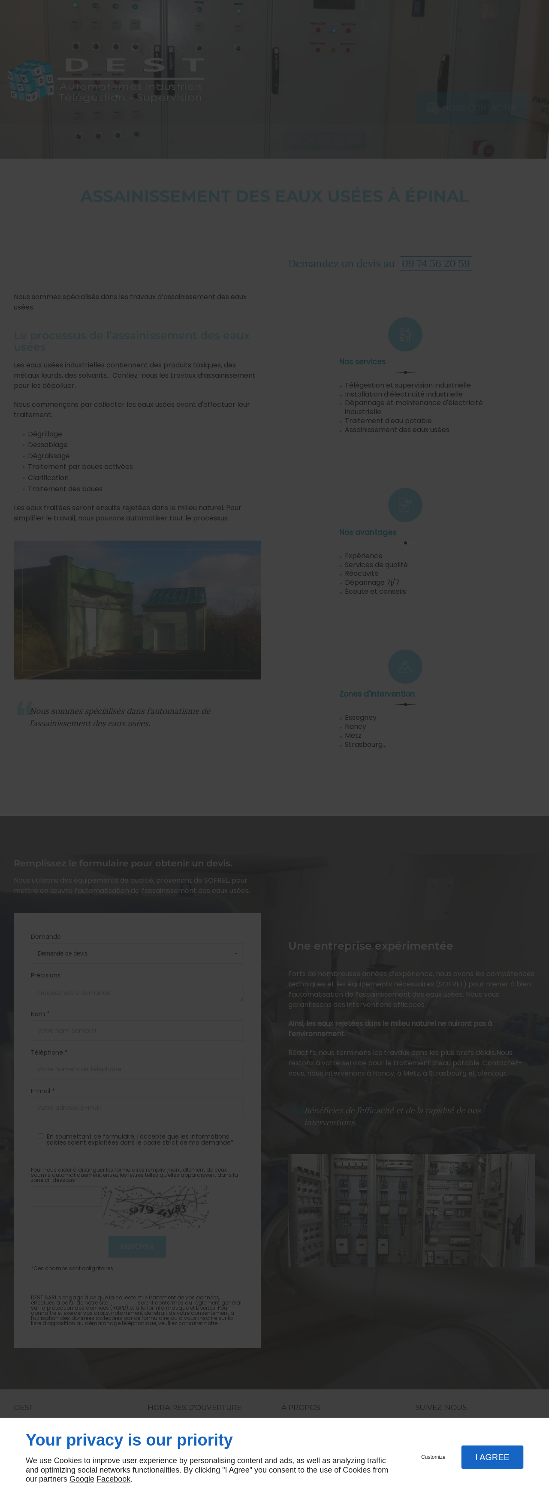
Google (81, 1479)
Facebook (113, 1479)
